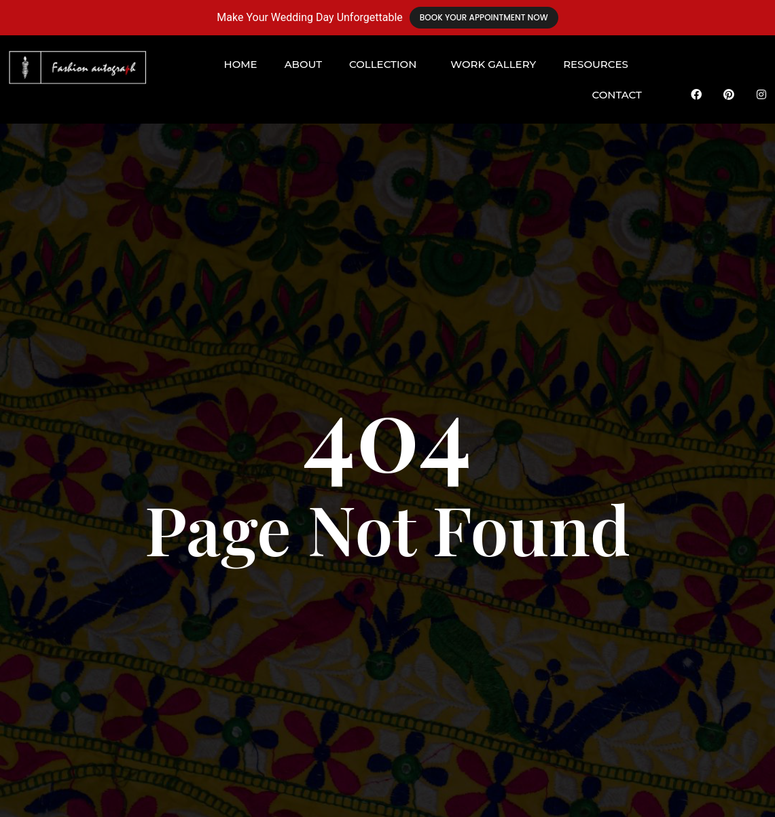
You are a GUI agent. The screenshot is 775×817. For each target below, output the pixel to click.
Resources (595, 64)
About (303, 64)
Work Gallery (493, 64)
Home (240, 64)
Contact (617, 94)
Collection (382, 64)
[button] (386, 64)
